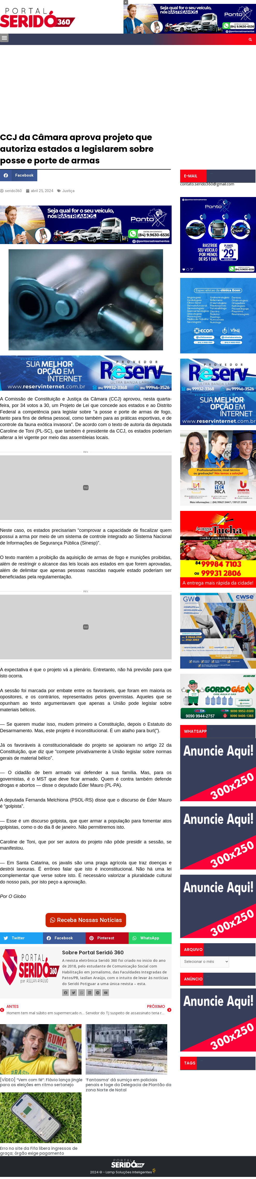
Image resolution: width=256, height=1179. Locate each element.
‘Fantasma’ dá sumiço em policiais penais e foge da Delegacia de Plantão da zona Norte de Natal (128, 1085)
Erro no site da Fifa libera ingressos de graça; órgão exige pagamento (38, 1151)
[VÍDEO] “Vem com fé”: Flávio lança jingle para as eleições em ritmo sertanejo (41, 1082)
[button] (4, 38)
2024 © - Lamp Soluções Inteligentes (121, 1172)
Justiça (68, 190)
